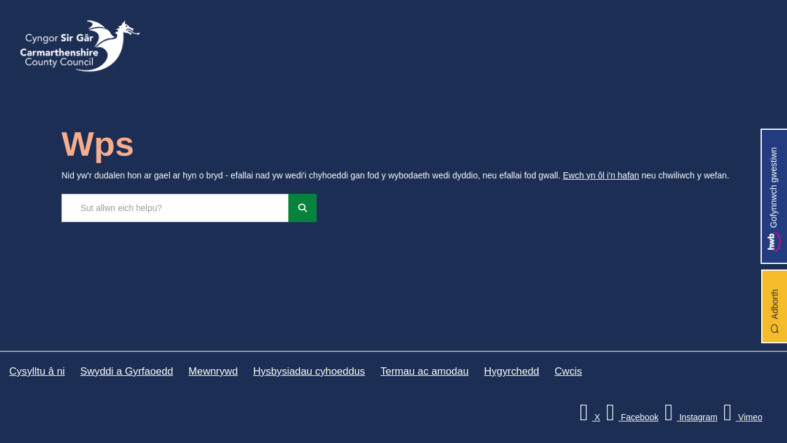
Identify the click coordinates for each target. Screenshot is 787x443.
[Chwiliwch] (302, 208)
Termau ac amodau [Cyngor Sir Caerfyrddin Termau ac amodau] (425, 371)
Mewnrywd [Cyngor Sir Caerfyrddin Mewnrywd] (213, 371)
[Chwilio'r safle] (175, 208)
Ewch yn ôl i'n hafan (601, 175)
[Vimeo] (741, 417)
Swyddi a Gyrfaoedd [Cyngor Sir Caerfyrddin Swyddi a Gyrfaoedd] (126, 371)
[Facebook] (630, 417)
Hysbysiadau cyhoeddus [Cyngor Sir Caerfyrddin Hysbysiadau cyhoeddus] (309, 371)
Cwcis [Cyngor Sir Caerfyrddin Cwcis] (568, 371)
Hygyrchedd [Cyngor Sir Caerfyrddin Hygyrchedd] (511, 371)
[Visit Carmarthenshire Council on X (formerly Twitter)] (588, 417)
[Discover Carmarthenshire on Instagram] (689, 417)
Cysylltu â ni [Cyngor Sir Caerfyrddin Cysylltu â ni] (37, 371)
